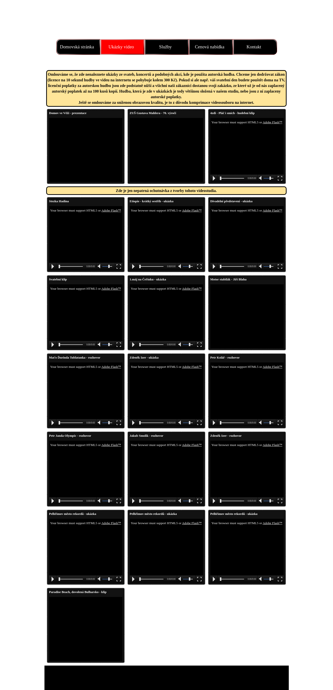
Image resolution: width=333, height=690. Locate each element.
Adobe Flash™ (272, 122)
